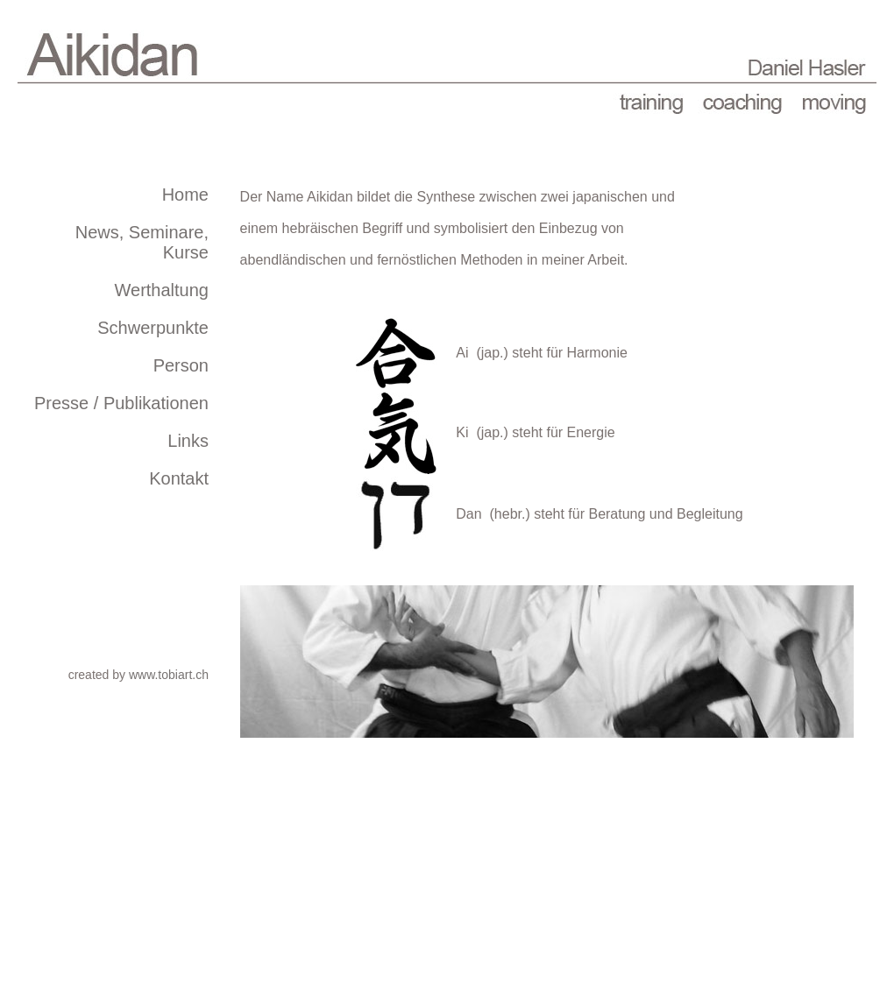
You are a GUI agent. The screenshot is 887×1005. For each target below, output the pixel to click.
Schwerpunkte (153, 327)
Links (188, 440)
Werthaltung (162, 290)
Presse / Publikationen (121, 403)
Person (181, 365)
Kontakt (179, 478)
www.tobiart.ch (169, 675)
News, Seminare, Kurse (142, 242)
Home (185, 194)
